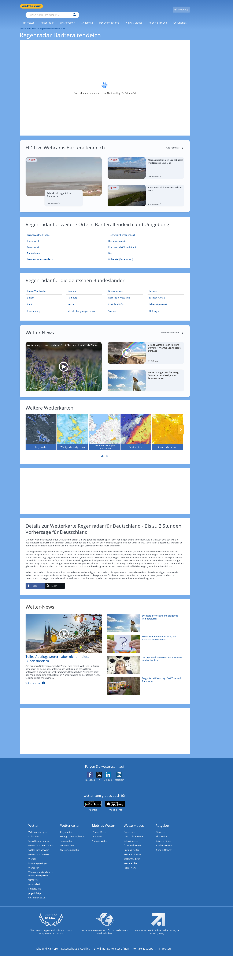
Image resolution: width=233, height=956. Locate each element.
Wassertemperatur (69, 845)
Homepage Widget (37, 858)
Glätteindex (161, 832)
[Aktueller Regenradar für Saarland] (112, 307)
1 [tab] (102, 452)
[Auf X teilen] (55, 581)
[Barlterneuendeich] (145, 237)
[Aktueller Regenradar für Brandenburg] (34, 307)
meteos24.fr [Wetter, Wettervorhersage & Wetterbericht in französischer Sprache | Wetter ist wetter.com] (34, 879)
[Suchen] (97, 6)
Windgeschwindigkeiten (72, 832)
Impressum (166, 944)
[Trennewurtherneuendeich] (145, 231)
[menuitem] (28, 18)
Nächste (181, 425)
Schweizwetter (131, 836)
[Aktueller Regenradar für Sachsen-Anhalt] (157, 293)
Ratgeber (162, 821)
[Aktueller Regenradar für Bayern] (30, 293)
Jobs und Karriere (47, 944)
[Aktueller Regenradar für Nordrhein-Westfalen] (119, 293)
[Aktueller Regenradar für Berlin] (30, 300)
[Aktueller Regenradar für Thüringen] (154, 307)
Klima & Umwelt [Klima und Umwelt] (164, 845)
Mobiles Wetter (103, 821)
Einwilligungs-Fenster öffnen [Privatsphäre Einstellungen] (111, 944)
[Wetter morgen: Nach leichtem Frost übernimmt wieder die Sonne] (64, 362)
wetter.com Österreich (39, 850)
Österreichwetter (132, 841)
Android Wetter (100, 836)
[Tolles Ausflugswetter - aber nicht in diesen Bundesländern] (62, 646)
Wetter (33, 821)
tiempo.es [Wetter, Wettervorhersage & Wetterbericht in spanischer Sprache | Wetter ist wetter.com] (33, 875)
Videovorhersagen (37, 827)
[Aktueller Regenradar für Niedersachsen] (115, 287)
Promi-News (130, 863)
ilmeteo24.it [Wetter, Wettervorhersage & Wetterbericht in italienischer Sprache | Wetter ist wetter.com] (34, 884)
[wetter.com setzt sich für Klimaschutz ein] (104, 922)
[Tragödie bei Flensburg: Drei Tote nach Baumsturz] (144, 683)
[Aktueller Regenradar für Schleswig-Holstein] (158, 300)
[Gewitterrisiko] (136, 428)
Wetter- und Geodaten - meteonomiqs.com (40, 869)
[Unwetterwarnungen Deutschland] (104, 428)
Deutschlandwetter (133, 832)
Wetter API (33, 863)
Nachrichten (130, 827)
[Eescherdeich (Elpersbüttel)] (145, 243)
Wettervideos (134, 821)
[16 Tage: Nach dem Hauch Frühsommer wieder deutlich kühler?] (144, 662)
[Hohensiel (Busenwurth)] (145, 255)
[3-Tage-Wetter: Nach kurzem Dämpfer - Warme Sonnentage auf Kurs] (146, 348)
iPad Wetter (98, 832)
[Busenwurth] (64, 237)
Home (22, 24)
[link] (28, 18)
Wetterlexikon (131, 858)
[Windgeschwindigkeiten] (72, 428)
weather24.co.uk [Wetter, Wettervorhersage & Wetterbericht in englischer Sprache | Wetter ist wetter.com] (36, 893)
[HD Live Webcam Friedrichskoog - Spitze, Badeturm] (64, 177)
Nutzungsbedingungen (125, 953)
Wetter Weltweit (132, 854)
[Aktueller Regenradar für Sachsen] (153, 287)
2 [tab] (106, 452)
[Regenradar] (41, 428)
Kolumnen (33, 832)
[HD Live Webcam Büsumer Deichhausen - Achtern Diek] (146, 191)
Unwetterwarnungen (38, 836)
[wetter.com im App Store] (115, 801)
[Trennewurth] (64, 243)
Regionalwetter (131, 845)
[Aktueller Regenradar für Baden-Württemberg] (37, 287)
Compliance (77, 953)
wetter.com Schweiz (38, 845)
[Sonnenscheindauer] (167, 428)
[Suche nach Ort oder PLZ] (74, 6)
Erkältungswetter (164, 841)
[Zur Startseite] (31, 6)
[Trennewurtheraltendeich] (64, 255)
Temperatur (66, 836)
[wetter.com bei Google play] (92, 801)
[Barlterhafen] (64, 249)
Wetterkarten (32, 24)
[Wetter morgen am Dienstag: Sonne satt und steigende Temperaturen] (146, 376)
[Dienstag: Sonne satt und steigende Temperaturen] (144, 620)
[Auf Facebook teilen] (35, 581)
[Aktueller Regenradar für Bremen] (72, 287)
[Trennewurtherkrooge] (64, 231)
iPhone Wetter (99, 827)
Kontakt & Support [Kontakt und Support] (144, 944)
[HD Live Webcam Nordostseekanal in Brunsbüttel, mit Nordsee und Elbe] (146, 163)
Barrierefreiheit (97, 953)
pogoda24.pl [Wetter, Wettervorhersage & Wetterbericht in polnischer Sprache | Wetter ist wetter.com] (34, 888)
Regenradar (66, 827)
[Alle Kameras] (175, 143)
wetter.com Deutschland (40, 841)
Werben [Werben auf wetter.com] (32, 854)
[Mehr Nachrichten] (172, 328)
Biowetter (161, 827)
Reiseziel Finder (163, 836)
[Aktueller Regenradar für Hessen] (71, 300)
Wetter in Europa (132, 850)
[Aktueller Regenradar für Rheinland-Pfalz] (116, 300)
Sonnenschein (67, 841)
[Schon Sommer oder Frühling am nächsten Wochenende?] (144, 641)
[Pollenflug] (181, 6)
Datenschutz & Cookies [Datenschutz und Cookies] (75, 944)
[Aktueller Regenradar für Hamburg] (72, 293)
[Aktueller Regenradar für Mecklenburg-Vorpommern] (82, 307)
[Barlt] (145, 249)
